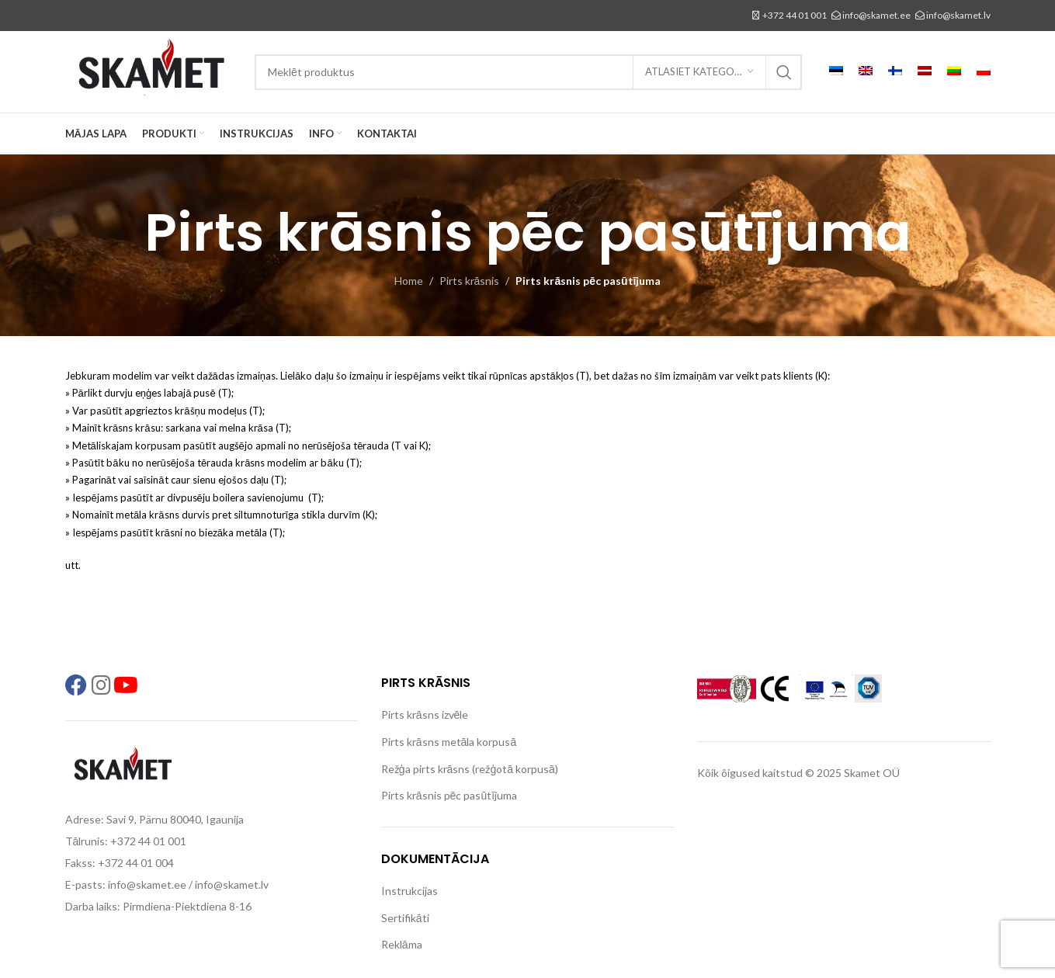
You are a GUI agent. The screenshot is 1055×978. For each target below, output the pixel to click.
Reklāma (401, 944)
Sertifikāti (405, 917)
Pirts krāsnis (469, 280)
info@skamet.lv (958, 15)
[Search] (528, 72)
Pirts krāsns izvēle (425, 714)
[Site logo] (152, 70)
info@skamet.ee (876, 15)
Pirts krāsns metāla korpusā (448, 741)
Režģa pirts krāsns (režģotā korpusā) (469, 768)
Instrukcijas (409, 890)
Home (408, 280)
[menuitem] (836, 72)
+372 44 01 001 (794, 15)
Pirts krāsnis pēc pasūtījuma (449, 795)
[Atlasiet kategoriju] (699, 72)
